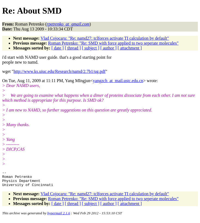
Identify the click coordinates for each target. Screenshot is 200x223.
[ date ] (57, 48)
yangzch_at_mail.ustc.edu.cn (118, 80)
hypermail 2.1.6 (58, 216)
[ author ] (108, 48)
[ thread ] (73, 48)
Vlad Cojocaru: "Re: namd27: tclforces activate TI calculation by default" (105, 38)
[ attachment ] (130, 48)
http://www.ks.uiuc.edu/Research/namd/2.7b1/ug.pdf (60, 71)
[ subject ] (90, 48)
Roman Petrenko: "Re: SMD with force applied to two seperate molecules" (113, 43)
